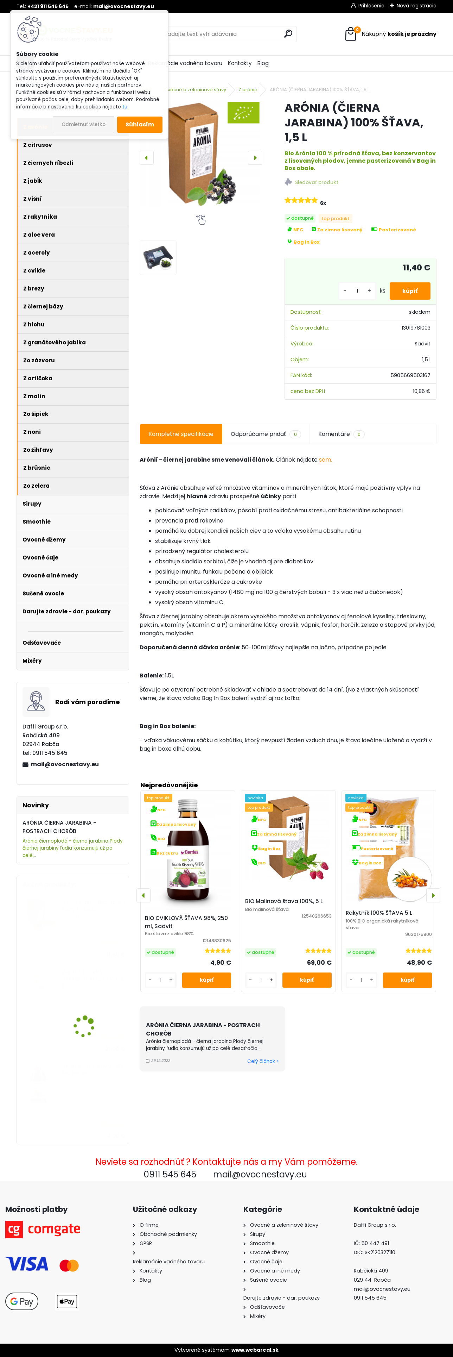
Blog (263, 63)
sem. (325, 460)
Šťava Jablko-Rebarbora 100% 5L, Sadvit (94, 906)
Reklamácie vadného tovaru (185, 63)
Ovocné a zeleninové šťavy (195, 89)
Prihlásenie (371, 5)
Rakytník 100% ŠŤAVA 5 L (379, 913)
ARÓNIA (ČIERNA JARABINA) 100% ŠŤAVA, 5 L (93, 979)
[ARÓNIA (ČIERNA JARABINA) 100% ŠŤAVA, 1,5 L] (201, 153)
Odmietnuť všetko (84, 124)
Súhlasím (140, 124)
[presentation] (147, 158)
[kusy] (354, 291)
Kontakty (240, 63)
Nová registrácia (416, 5)
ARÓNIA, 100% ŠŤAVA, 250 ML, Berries (93, 1070)
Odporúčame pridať (266, 434)
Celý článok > (263, 1061)
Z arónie (247, 89)
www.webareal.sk (255, 1349)
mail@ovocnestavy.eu (65, 764)
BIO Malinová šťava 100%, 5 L (284, 901)
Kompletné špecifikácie (180, 434)
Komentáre (341, 434)
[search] (288, 34)
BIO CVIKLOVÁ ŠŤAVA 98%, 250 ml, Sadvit (186, 922)
